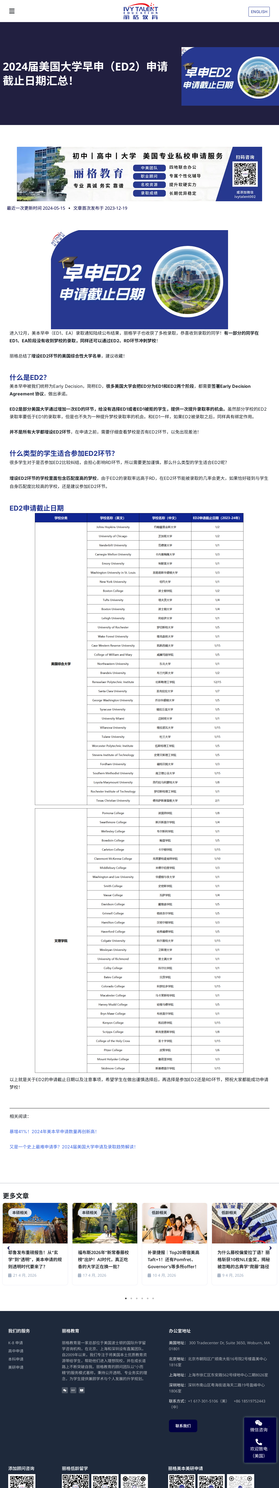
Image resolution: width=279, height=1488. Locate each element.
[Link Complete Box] (35, 1244)
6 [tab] (153, 1298)
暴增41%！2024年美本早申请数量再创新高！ (54, 1131)
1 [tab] (126, 1298)
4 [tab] (142, 1298)
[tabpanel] (35, 1244)
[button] (63, 11)
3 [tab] (137, 1298)
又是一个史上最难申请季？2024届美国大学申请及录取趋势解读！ (74, 1146)
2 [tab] (131, 1298)
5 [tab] (147, 1298)
